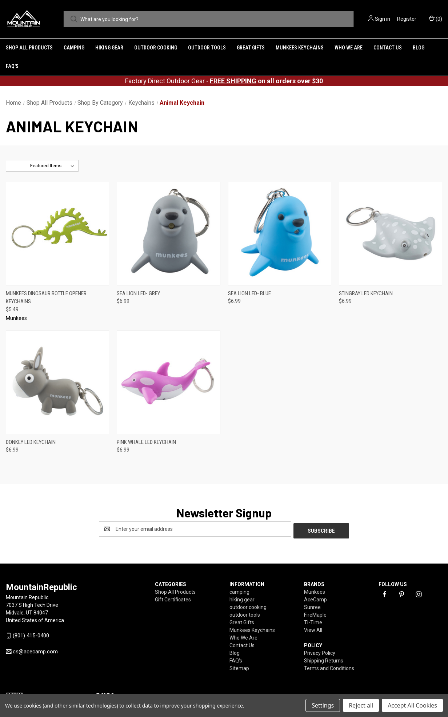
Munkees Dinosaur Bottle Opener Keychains (46, 297)
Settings (323, 705)
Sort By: (18, 165)
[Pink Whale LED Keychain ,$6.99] (168, 382)
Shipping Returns (323, 659)
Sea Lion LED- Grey (138, 293)
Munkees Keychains (300, 48)
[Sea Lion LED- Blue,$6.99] (279, 233)
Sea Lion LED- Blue (249, 293)
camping (74, 48)
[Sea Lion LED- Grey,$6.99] (168, 233)
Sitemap (239, 666)
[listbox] (53, 165)
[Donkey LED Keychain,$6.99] (57, 382)
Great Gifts (251, 48)
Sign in (382, 19)
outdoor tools (207, 48)
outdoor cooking (155, 48)
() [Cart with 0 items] (435, 18)
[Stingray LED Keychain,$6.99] (390, 233)
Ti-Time (313, 621)
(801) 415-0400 (31, 634)
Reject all (361, 705)
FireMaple (315, 613)
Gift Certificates (173, 598)
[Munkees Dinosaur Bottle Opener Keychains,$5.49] (57, 233)
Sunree (312, 605)
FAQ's (12, 66)
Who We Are (349, 48)
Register (406, 19)
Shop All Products (29, 48)
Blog (418, 48)
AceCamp (315, 598)
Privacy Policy (319, 651)
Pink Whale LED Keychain (146, 442)
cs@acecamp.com (35, 649)
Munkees (314, 590)
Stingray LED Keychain (366, 293)
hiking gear (109, 48)
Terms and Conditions (329, 666)
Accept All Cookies (412, 705)
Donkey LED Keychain (31, 442)
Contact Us (387, 48)
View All (313, 628)
